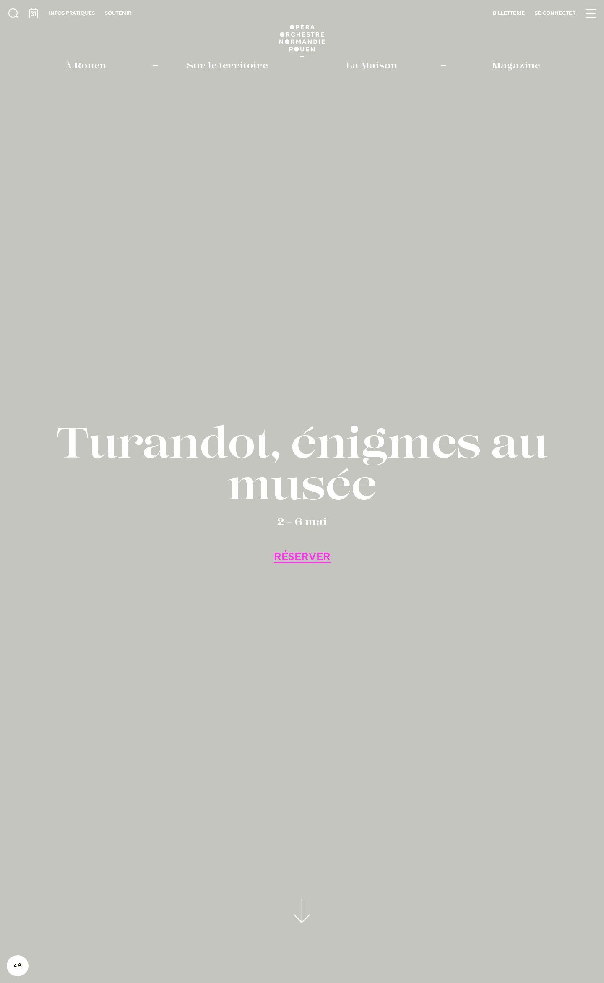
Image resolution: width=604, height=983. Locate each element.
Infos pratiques (72, 13)
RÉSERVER (302, 557)
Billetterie (509, 13)
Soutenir (118, 13)
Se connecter (555, 13)
